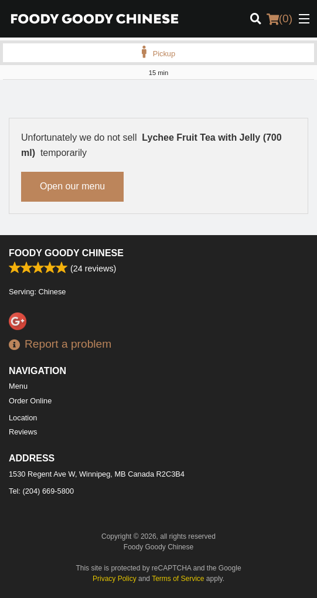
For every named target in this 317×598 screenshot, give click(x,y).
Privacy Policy (115, 579)
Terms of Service (178, 579)
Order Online (30, 400)
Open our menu (72, 186)
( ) (279, 19)
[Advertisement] (158, 103)
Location (23, 417)
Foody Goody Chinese (66, 253)
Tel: (41, 491)
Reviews (23, 431)
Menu (18, 386)
